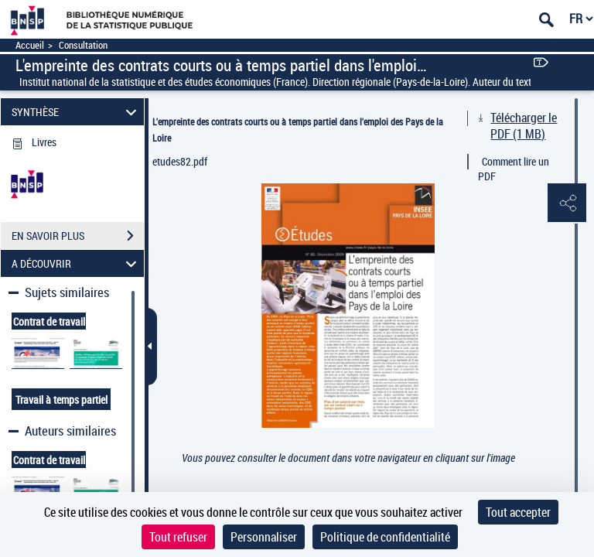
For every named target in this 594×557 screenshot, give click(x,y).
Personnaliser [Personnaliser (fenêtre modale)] (263, 536)
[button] (567, 203)
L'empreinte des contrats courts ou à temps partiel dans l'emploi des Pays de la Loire (297, 129)
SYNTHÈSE (77, 111)
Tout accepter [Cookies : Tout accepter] (518, 512)
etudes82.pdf (179, 161)
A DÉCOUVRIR (77, 263)
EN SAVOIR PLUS (78, 236)
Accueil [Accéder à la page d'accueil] (29, 45)
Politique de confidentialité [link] (385, 536)
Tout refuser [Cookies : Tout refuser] (178, 536)
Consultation (83, 45)
